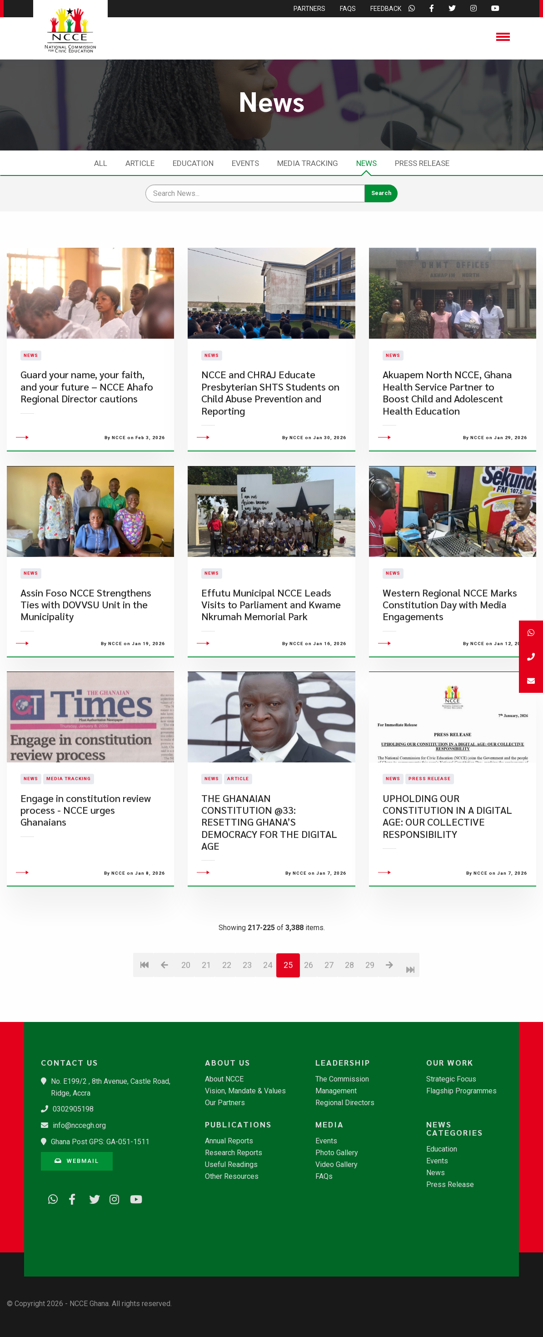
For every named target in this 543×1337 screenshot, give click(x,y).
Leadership (342, 1062)
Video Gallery (336, 1164)
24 (267, 1017)
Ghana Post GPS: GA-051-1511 (100, 1141)
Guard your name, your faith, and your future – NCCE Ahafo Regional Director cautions (86, 413)
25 (288, 1017)
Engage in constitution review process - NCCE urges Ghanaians (85, 862)
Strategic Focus (451, 1079)
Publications (238, 1124)
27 (329, 1017)
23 (247, 1017)
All (100, 163)
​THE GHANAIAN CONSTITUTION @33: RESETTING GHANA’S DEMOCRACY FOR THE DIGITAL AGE (269, 874)
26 (308, 1017)
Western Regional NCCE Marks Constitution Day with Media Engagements (450, 657)
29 (369, 1017)
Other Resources (232, 1176)
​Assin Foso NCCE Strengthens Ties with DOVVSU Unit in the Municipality (85, 657)
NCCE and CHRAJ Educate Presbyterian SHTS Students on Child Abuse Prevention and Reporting (270, 419)
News (366, 163)
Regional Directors (344, 1103)
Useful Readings (231, 1164)
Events (245, 163)
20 (185, 1017)
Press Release (422, 163)
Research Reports (233, 1153)
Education (193, 163)
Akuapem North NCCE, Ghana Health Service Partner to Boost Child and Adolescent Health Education (447, 419)
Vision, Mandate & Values (245, 1091)
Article (139, 163)
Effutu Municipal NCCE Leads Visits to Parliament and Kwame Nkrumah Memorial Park (271, 657)
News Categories (454, 1128)
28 (349, 1017)
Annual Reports (229, 1141)
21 (206, 1017)
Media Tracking (307, 163)
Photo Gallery (336, 1153)
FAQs (324, 1176)
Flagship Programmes (461, 1091)
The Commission (342, 1079)
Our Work (449, 1062)
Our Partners (225, 1103)
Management (336, 1091)
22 (226, 1017)
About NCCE (224, 1079)
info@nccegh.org (79, 1125)
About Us (227, 1062)
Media (329, 1124)
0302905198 (73, 1109)
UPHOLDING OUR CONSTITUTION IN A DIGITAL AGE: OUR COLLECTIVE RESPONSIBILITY (447, 868)
